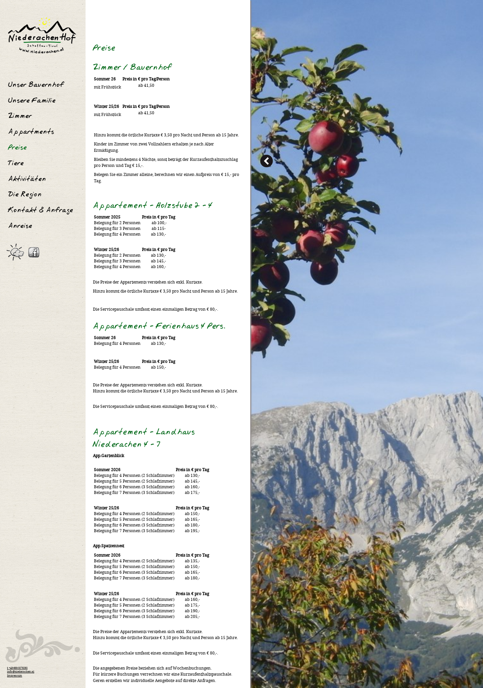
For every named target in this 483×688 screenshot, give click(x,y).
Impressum (14, 676)
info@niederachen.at (20, 672)
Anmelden (463, 3)
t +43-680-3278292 (17, 668)
